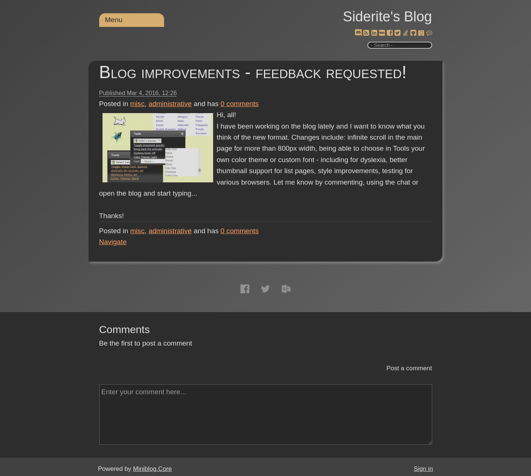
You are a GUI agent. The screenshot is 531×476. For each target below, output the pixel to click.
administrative (170, 104)
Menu (114, 20)
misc (137, 104)
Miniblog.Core (152, 468)
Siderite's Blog (387, 16)
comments (240, 104)
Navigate (113, 242)
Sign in (423, 468)
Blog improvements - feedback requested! (253, 72)
